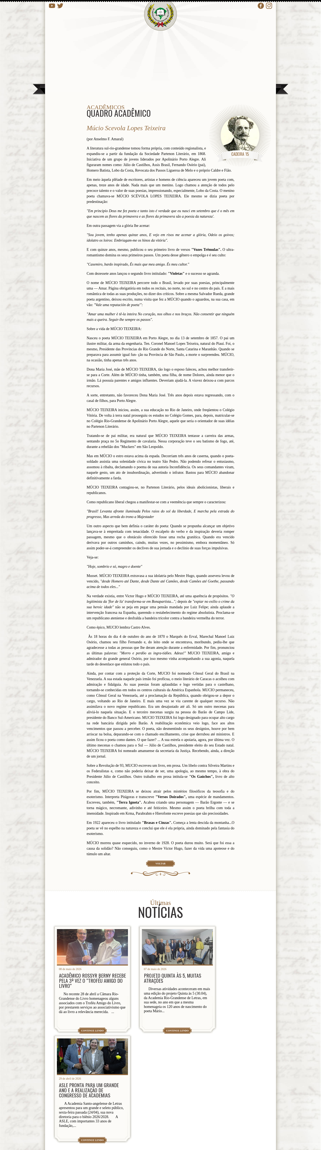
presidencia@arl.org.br (89, 1113)
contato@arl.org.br (85, 1128)
